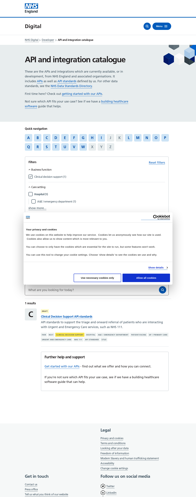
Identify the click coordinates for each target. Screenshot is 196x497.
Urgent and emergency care (57, 340)
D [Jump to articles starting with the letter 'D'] (55, 137)
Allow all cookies (146, 277)
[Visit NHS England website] (31, 8)
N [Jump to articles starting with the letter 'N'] (147, 137)
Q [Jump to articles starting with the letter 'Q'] (28, 147)
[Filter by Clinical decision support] (99, 177)
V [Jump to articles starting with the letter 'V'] (74, 147)
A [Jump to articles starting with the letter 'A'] (28, 137)
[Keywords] (97, 290)
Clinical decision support (69, 335)
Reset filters (157, 162)
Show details (156, 267)
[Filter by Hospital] (99, 194)
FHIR (44, 335)
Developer (48, 40)
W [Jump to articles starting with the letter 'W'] (83, 147)
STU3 (104, 340)
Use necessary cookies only (97, 277)
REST (51, 335)
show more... (37, 208)
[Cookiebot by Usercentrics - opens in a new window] (155, 217)
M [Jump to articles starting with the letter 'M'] (138, 137)
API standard (92, 340)
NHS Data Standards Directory (71, 86)
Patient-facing (138, 335)
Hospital (90, 335)
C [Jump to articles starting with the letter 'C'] (47, 137)
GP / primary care (158, 335)
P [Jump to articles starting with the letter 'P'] (165, 137)
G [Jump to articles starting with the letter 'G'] (83, 137)
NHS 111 (78, 340)
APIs (40, 81)
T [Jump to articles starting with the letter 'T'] (56, 147)
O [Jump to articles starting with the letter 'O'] (156, 137)
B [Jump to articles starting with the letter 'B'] (38, 137)
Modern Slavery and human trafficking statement (129, 458)
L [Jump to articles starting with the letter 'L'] (129, 137)
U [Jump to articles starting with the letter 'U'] (65, 147)
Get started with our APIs (62, 366)
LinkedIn (111, 492)
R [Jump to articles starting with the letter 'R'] (38, 147)
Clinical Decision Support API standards (66, 316)
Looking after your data (114, 448)
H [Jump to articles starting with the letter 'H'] (92, 137)
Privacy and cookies (111, 438)
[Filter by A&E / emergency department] (101, 201)
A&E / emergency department (113, 335)
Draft (45, 311)
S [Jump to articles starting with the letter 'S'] (47, 147)
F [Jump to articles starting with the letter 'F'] (74, 137)
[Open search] (147, 26)
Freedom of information (114, 453)
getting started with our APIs (82, 94)
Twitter (110, 486)
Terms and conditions (112, 443)
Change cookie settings (114, 468)
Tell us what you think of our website (46, 494)
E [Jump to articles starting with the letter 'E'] (65, 137)
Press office (31, 490)
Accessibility (107, 463)
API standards (66, 81)
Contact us (31, 484)
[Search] (162, 290)
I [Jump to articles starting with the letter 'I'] (101, 137)
